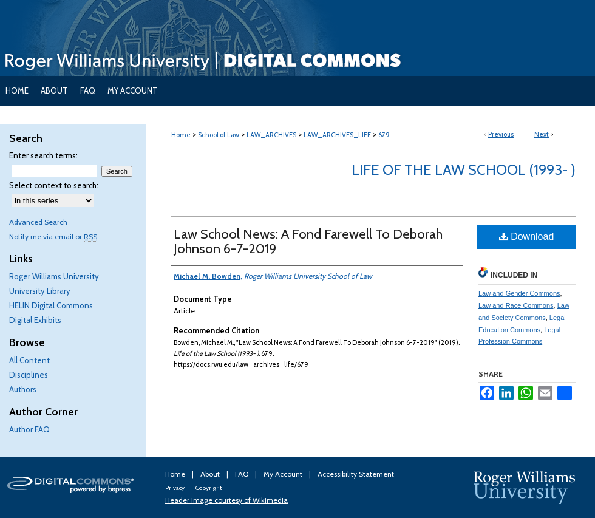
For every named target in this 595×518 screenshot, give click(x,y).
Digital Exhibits (35, 320)
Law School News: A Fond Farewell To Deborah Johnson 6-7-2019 (308, 241)
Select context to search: (53, 185)
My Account (284, 474)
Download (526, 236)
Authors (22, 389)
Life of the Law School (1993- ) (464, 170)
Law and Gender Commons (519, 293)
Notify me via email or (53, 236)
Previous (501, 134)
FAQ (242, 474)
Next (541, 134)
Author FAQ (29, 429)
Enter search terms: (43, 155)
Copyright (208, 488)
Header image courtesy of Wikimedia (226, 500)
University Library (39, 291)
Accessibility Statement (356, 474)
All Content (29, 360)
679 (384, 135)
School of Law (218, 135)
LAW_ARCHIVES (271, 135)
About (211, 474)
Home (181, 135)
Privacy (175, 488)
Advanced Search (38, 222)
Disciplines (28, 375)
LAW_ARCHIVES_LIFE (337, 135)
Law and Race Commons (516, 305)
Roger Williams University (54, 276)
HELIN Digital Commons (51, 305)
